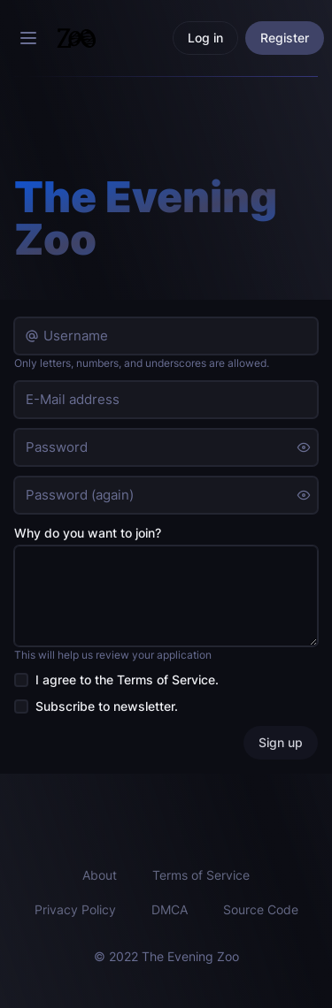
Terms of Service (166, 679)
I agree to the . (127, 679)
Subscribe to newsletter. (106, 706)
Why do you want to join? (87, 532)
